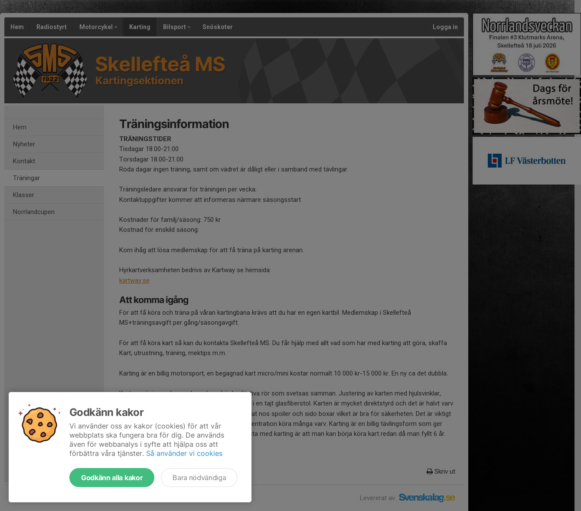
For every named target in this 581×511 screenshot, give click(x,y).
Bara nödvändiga (199, 477)
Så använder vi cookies (184, 453)
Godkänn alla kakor (112, 477)
